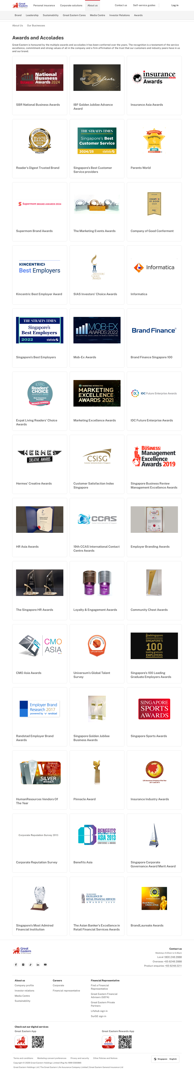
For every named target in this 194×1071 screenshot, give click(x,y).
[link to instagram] (23, 964)
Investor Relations (119, 15)
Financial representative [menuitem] (66, 990)
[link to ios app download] (21, 1047)
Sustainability (51, 15)
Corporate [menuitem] (58, 985)
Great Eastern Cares (74, 15)
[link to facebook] (15, 964)
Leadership (32, 15)
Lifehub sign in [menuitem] (99, 1011)
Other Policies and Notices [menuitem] (105, 1058)
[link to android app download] (37, 1047)
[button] (163, 5)
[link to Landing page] (22, 953)
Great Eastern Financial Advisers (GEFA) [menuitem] (104, 996)
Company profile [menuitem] (24, 985)
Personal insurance (44, 5)
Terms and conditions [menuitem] (23, 1058)
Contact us (121, 5)
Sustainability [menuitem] (22, 1000)
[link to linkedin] (37, 964)
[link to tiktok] (30, 964)
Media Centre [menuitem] (22, 995)
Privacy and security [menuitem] (80, 1058)
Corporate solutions (71, 5)
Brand (18, 15)
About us (93, 5)
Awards (138, 15)
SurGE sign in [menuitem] (98, 1016)
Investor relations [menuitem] (24, 990)
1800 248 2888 (173, 957)
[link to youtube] (45, 964)
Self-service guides (144, 5)
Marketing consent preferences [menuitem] (51, 1058)
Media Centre (97, 15)
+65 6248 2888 (173, 961)
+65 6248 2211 (173, 965)
